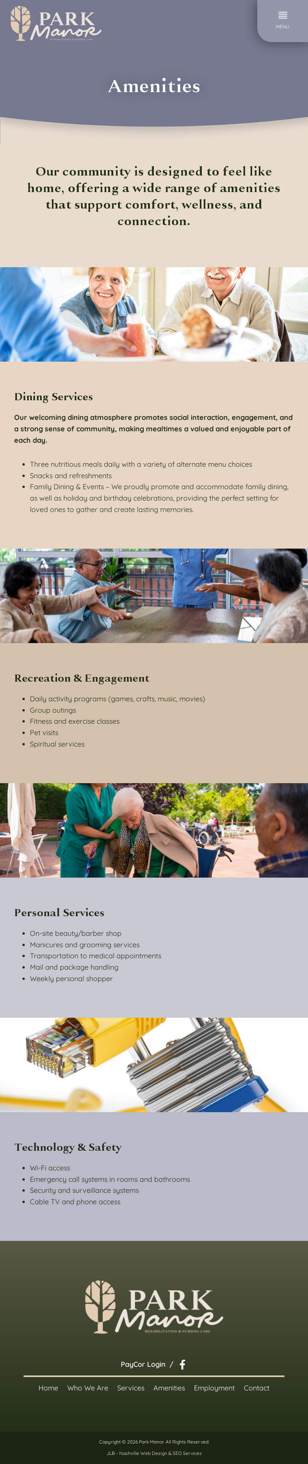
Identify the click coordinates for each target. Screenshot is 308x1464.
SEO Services (187, 1453)
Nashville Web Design (143, 1453)
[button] (282, 21)
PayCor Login (143, 1364)
